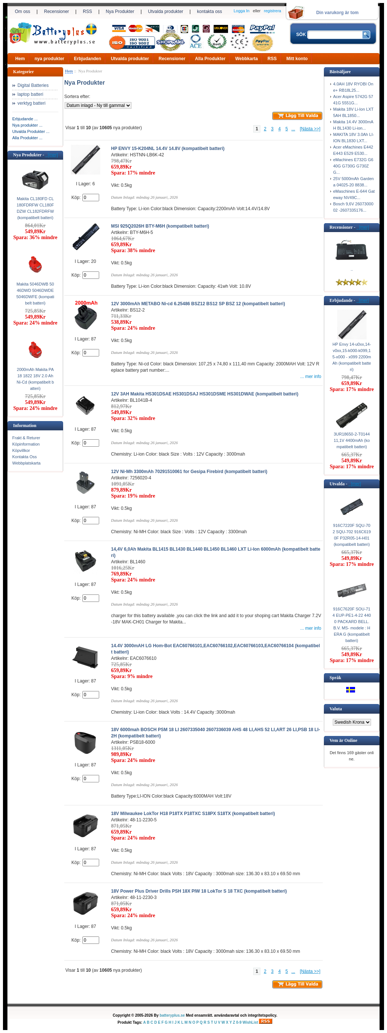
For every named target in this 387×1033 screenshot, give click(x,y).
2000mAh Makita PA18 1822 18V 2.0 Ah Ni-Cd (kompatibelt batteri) (35, 379)
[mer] (51, 154)
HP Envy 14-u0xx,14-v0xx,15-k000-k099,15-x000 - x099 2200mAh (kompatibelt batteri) (351, 357)
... (293, 128)
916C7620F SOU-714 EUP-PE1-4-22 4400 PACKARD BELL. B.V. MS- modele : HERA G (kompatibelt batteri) (351, 625)
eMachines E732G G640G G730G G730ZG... (353, 166)
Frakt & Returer (26, 438)
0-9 (238, 1022)
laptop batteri (30, 94)
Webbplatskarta (26, 463)
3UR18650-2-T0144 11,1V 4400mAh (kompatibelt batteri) (352, 440)
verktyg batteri (31, 103)
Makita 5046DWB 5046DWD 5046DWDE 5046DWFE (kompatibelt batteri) (35, 293)
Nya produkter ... (27, 125)
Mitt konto (297, 58)
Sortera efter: (77, 96)
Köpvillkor (21, 450)
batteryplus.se (172, 1015)
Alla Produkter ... (27, 138)
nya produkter (49, 58)
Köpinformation (26, 444)
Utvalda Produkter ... (30, 131)
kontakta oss (209, 11)
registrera (272, 11)
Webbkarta (246, 58)
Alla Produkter (210, 58)
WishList (250, 1022)
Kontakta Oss (24, 456)
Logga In (242, 11)
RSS (87, 11)
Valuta (335, 708)
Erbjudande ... (25, 119)
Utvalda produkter (165, 11)
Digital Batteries (33, 85)
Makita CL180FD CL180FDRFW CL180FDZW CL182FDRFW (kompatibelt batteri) (35, 208)
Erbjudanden (87, 58)
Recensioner (56, 11)
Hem (20, 58)
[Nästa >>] (310, 128)
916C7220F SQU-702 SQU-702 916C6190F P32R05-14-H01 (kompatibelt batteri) (352, 535)
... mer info (310, 376)
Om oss (22, 11)
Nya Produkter (120, 11)
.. (352, 269)
